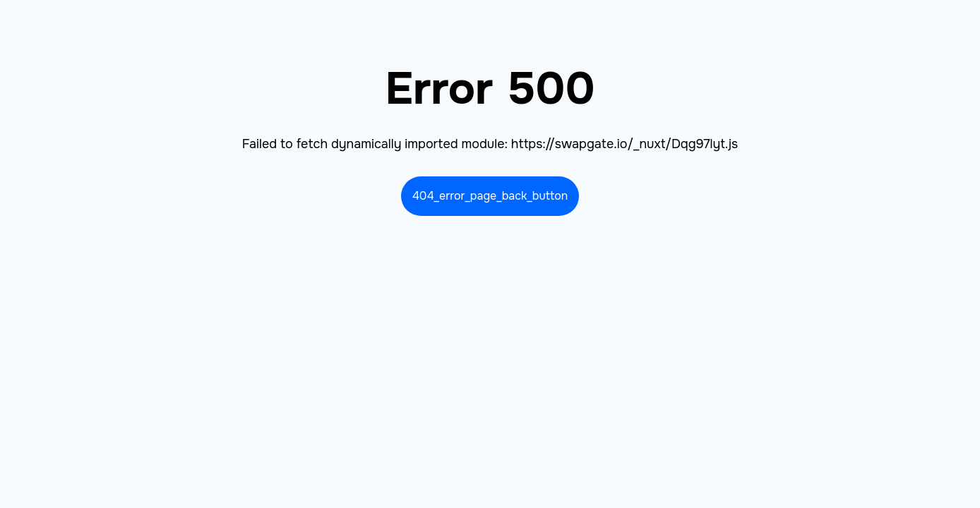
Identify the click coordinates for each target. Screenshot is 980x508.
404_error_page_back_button (490, 195)
